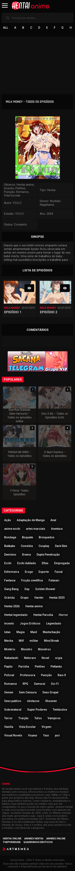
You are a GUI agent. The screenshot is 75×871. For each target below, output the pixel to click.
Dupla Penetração (48, 554)
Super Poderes (37, 709)
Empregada (62, 563)
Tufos (38, 718)
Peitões (40, 666)
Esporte (44, 571)
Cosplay (44, 546)
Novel (45, 658)
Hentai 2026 (12, 606)
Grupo (24, 597)
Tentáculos (60, 709)
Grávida (9, 597)
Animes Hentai (33, 838)
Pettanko (56, 666)
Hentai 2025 (57, 597)
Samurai (39, 683)
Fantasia (9, 580)
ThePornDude (12, 842)
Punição (46, 675)
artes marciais (35, 528)
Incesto (9, 623)
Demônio (10, 554)
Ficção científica (32, 580)
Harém (38, 597)
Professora (27, 675)
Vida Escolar (27, 726)
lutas (7, 632)
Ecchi (7, 563)
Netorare (30, 658)
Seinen (8, 692)
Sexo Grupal (50, 692)
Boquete (27, 537)
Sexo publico (12, 701)
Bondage (10, 537)
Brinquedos (46, 537)
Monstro (26, 649)
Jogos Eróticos (30, 623)
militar (34, 640)
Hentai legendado (16, 614)
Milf (21, 640)
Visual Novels (13, 735)
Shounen (51, 701)
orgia (58, 658)
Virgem (46, 726)
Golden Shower (45, 589)
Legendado (53, 623)
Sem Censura (28, 692)
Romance (10, 683)
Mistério (9, 649)
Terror (8, 718)
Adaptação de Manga (31, 520)
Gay (26, 589)
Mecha (8, 640)
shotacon (33, 701)
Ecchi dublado (26, 563)
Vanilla (8, 726)
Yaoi (46, 735)
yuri (57, 735)
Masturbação (51, 632)
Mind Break (51, 640)
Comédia (27, 546)
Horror (63, 614)
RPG (25, 683)
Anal (53, 520)
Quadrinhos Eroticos (38, 842)
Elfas (45, 563)
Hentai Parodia (43, 614)
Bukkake (9, 546)
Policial (9, 675)
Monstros (44, 649)
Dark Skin (61, 546)
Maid (33, 632)
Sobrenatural (12, 709)
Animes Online (55, 838)
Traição (23, 718)
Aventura (57, 528)
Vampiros (54, 718)
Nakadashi (11, 658)
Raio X (62, 675)
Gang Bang (11, 589)
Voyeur (32, 735)
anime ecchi (12, 528)
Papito (8, 666)
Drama (26, 554)
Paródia (23, 666)
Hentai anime (34, 606)
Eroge (29, 571)
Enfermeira (11, 571)
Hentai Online (12, 838)
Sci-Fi (55, 683)
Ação (7, 520)
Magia (20, 632)
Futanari (54, 580)
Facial (59, 571)
